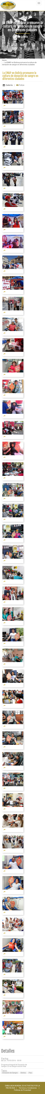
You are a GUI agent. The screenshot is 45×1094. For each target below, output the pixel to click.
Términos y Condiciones (28, 1088)
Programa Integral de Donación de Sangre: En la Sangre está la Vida (14, 1065)
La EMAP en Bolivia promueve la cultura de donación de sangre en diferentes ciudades (20, 76)
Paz (30, 1073)
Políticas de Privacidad (22, 1090)
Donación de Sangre (10, 1073)
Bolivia (23, 1073)
